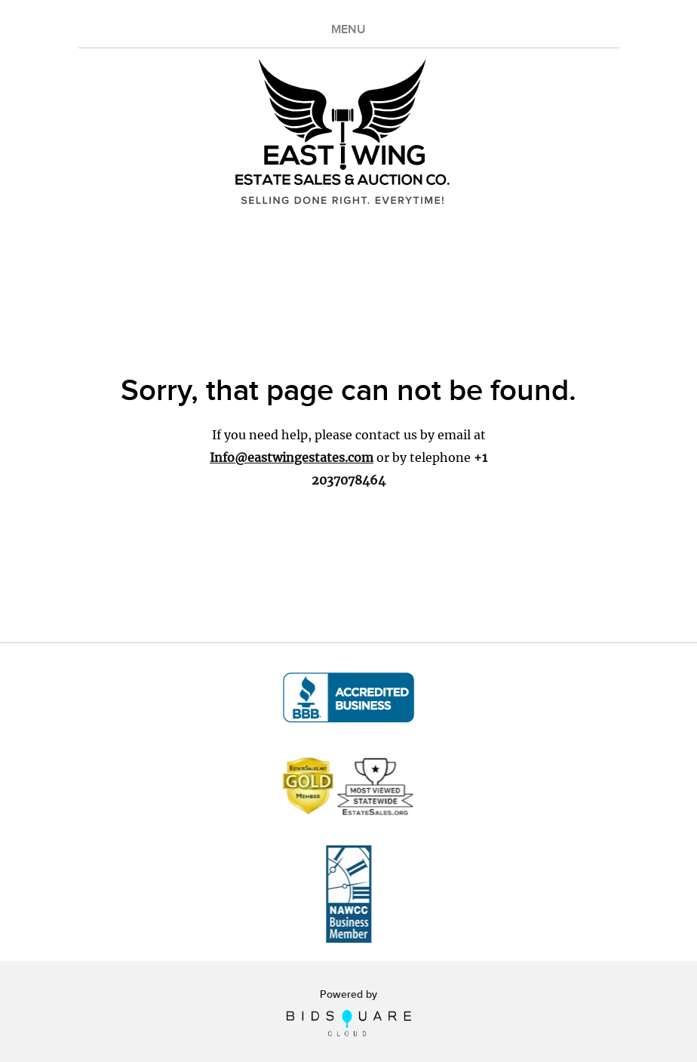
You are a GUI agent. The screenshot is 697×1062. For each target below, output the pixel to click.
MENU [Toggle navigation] (348, 30)
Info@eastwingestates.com (291, 457)
